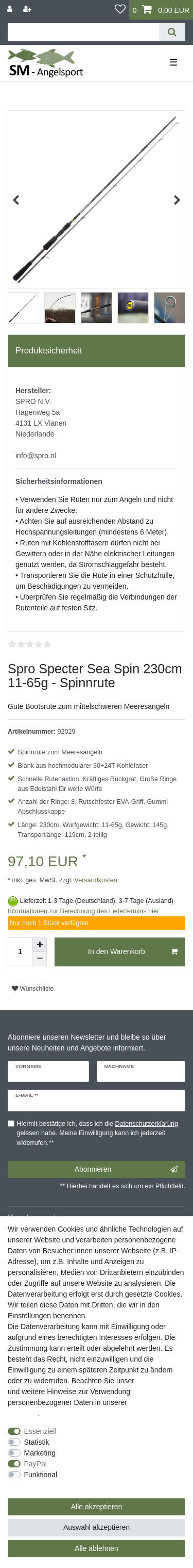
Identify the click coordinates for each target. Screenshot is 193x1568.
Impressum (154, 1381)
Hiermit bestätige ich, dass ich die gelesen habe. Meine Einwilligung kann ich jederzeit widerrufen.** (98, 1133)
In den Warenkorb (133, 952)
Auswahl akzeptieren (96, 1527)
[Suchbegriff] (83, 32)
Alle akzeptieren (96, 1506)
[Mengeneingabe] (20, 951)
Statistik (36, 1442)
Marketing (40, 1453)
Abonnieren (126, 1169)
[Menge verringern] (39, 959)
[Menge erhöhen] (39, 944)
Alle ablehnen (96, 1548)
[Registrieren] (28, 9)
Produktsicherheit (48, 350)
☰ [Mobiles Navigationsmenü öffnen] (173, 62)
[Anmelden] (11, 9)
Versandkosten (95, 880)
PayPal (35, 1464)
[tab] (96, 350)
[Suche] (172, 32)
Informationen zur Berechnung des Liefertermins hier (83, 911)
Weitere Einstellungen (43, 1485)
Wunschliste (33, 988)
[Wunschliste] (120, 10)
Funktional (41, 1474)
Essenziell (40, 1431)
